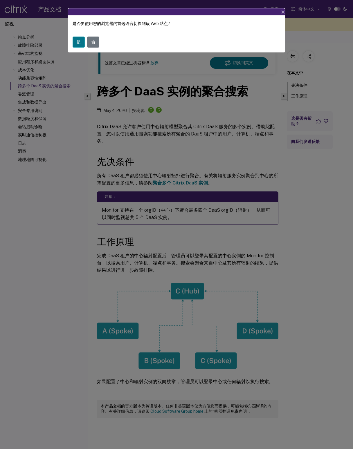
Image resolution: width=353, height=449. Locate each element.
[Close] (283, 12)
